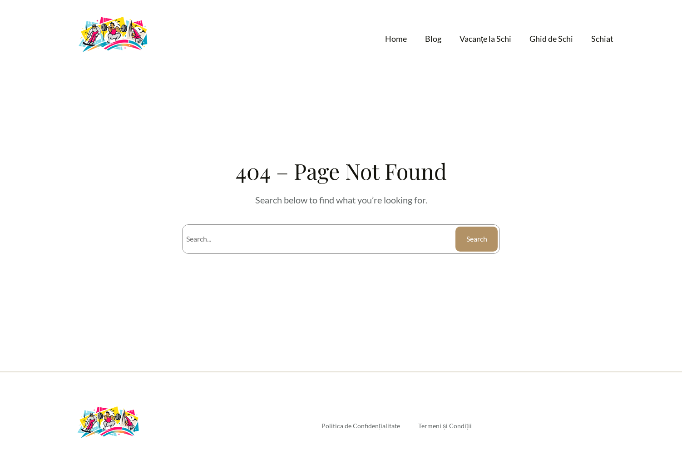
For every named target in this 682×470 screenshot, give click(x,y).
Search (476, 238)
